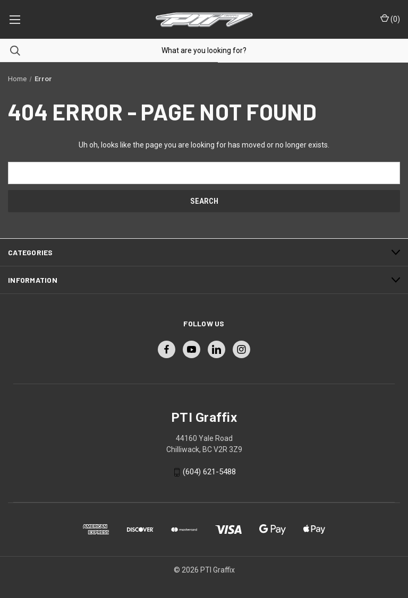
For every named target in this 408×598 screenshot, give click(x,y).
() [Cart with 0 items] (390, 18)
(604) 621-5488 (209, 471)
